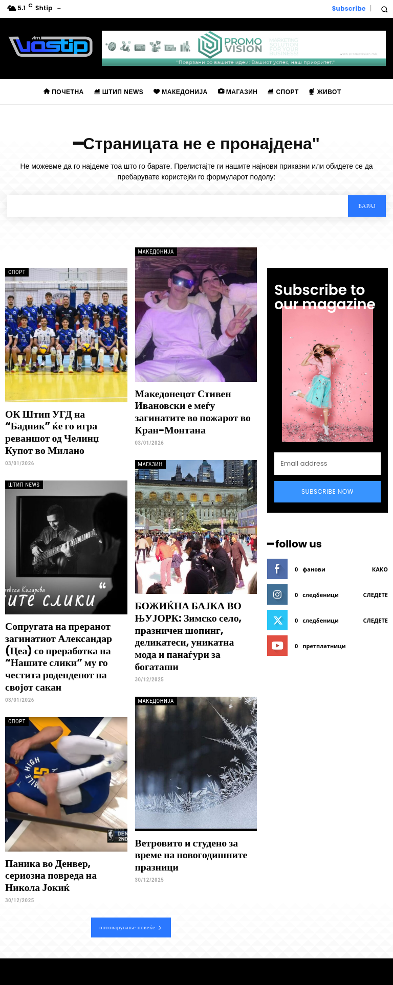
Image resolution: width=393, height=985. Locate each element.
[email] (327, 463)
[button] (384, 9)
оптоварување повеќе (131, 892)
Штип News (24, 469)
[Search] (367, 206)
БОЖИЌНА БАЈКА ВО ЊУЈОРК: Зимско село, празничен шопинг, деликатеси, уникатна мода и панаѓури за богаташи (195, 612)
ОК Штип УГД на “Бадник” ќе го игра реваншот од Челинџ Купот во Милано (63, 424)
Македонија (156, 251)
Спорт (17, 272)
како (380, 569)
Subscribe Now (327, 491)
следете (375, 595)
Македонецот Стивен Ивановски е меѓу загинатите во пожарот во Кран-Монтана (195, 410)
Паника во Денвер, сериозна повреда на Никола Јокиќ (63, 847)
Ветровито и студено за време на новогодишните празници (195, 827)
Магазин (150, 449)
